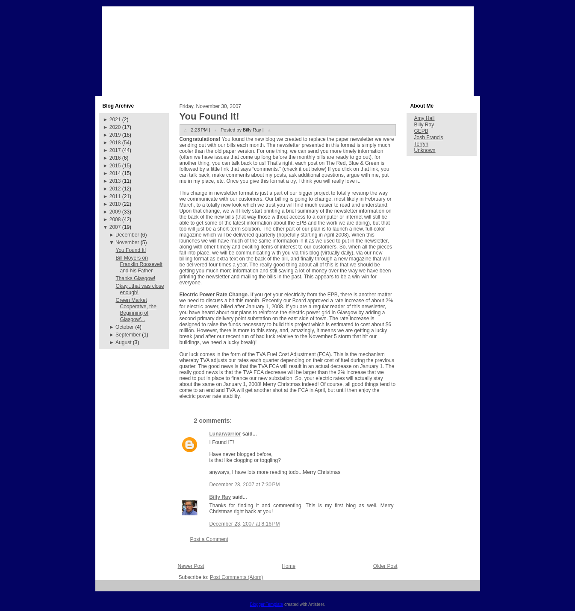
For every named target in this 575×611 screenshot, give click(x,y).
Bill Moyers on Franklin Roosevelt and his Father (138, 264)
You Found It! (130, 250)
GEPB (421, 131)
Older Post (385, 566)
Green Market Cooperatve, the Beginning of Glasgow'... (135, 309)
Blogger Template (266, 604)
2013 (115, 181)
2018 (115, 143)
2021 (115, 120)
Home (288, 566)
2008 (115, 219)
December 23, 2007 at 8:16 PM (244, 524)
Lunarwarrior (225, 434)
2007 (115, 227)
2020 (115, 127)
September (128, 335)
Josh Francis (428, 137)
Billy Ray (220, 497)
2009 (115, 212)
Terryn (421, 144)
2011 (115, 196)
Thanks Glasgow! (135, 278)
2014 (115, 173)
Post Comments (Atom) (236, 577)
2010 (115, 204)
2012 (115, 189)
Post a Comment (209, 539)
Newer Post (191, 566)
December (127, 235)
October (124, 327)
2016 (115, 158)
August (123, 342)
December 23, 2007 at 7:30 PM (244, 485)
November (127, 243)
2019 (115, 135)
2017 (115, 150)
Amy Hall (424, 118)
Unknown (425, 150)
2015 (115, 166)
